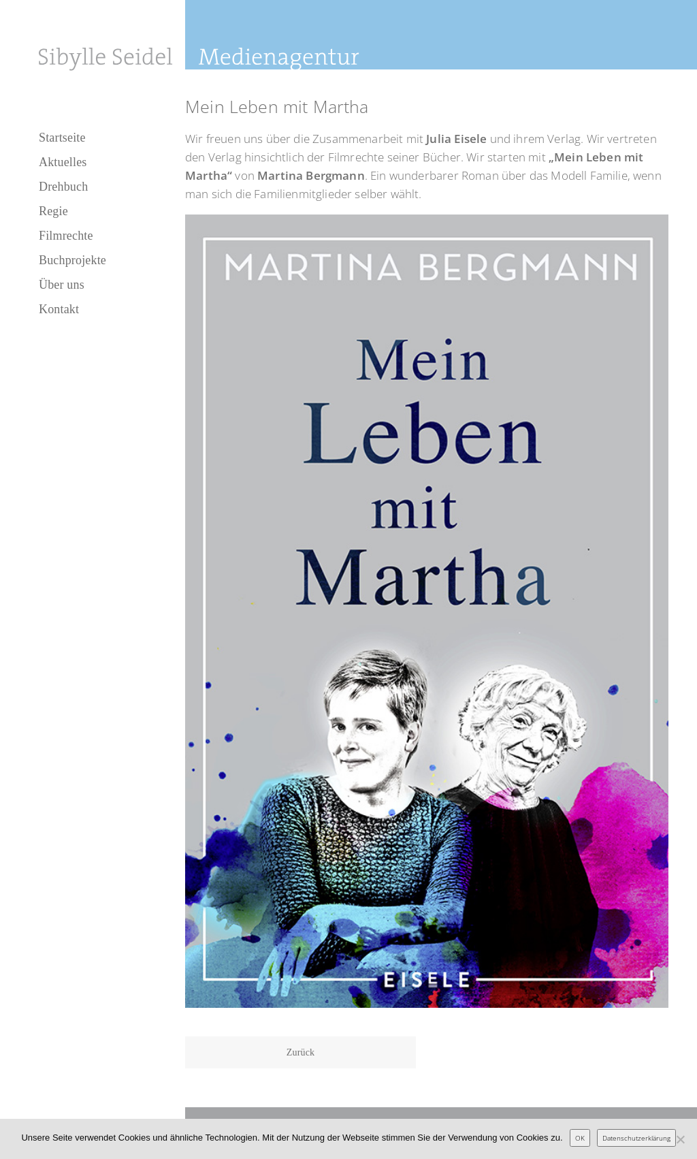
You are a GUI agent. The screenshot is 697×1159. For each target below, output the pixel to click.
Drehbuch (63, 186)
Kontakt (59, 309)
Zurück (301, 1052)
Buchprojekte (72, 260)
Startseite (62, 137)
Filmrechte (66, 235)
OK (580, 1138)
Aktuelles (63, 162)
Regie (53, 211)
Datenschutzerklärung (636, 1138)
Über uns (61, 284)
